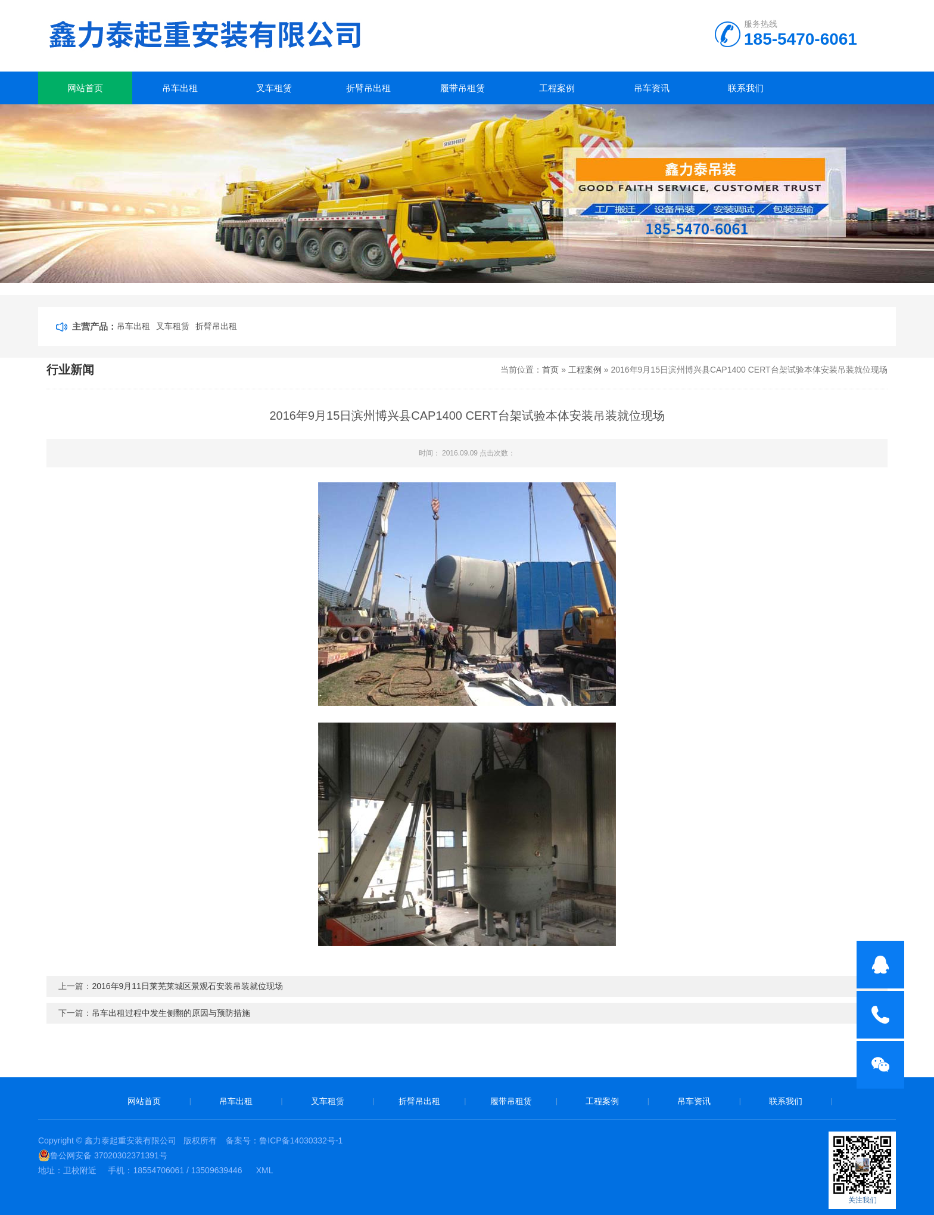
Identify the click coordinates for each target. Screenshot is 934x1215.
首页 (550, 369)
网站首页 (85, 88)
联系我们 (746, 88)
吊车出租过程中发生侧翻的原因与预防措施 (171, 1013)
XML (264, 1170)
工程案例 (557, 88)
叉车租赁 (274, 88)
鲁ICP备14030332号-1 (301, 1140)
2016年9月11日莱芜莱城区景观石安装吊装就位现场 (187, 986)
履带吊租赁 (462, 88)
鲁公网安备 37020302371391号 (102, 1155)
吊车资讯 (652, 88)
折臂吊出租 (368, 88)
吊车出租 (180, 88)
